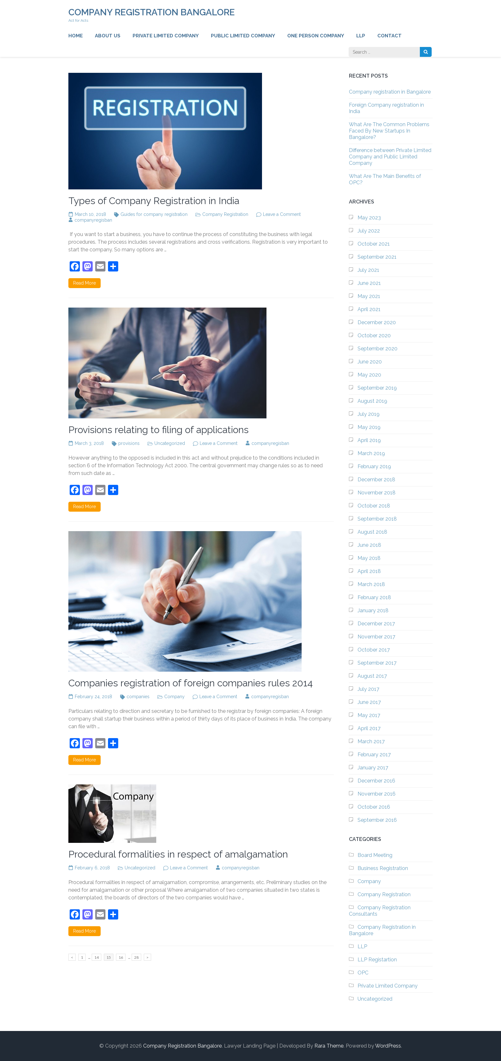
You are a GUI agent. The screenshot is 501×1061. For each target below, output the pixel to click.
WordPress (388, 1046)
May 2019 (369, 427)
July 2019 (369, 414)
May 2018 (369, 558)
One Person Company (315, 36)
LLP (360, 36)
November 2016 (377, 794)
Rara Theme (328, 1046)
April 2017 (369, 728)
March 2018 (371, 584)
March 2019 (371, 453)
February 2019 (374, 466)
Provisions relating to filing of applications (158, 429)
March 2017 (371, 741)
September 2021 (377, 257)
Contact (389, 36)
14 (97, 957)
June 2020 (370, 362)
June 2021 (369, 283)
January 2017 (373, 768)
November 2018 (377, 493)
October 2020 (374, 335)
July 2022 (369, 231)
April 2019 (369, 440)
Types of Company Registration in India (153, 200)
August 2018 (372, 532)
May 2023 (369, 218)
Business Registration (383, 868)
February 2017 (374, 755)
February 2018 (374, 597)
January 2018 (373, 610)
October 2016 (374, 807)
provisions (129, 443)
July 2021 (368, 270)
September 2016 (377, 820)
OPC (363, 973)
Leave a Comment (282, 214)
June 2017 (369, 702)
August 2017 (372, 676)
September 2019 (377, 388)
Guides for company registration (154, 214)
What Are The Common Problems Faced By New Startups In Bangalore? (389, 130)
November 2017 (376, 637)
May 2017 (369, 715)
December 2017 (376, 624)
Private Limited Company (166, 36)
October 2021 (374, 244)
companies (138, 696)
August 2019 (372, 401)
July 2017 (368, 689)
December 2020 (377, 322)
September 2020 (377, 349)
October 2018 (374, 506)
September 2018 (377, 519)
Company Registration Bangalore (151, 12)
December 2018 (376, 480)
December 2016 (376, 781)
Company (174, 696)
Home (75, 36)
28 (137, 957)
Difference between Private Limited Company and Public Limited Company (390, 156)
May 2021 (369, 296)
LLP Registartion (377, 960)
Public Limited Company (243, 36)
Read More (84, 283)
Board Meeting (375, 855)
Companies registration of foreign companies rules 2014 (190, 683)
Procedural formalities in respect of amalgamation (178, 854)
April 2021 (369, 309)
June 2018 (369, 545)
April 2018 (369, 571)
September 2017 (377, 663)
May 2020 (369, 375)
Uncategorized (169, 443)
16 (122, 957)
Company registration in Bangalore (390, 92)
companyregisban (93, 220)
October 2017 (374, 650)
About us (107, 36)
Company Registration (225, 214)
